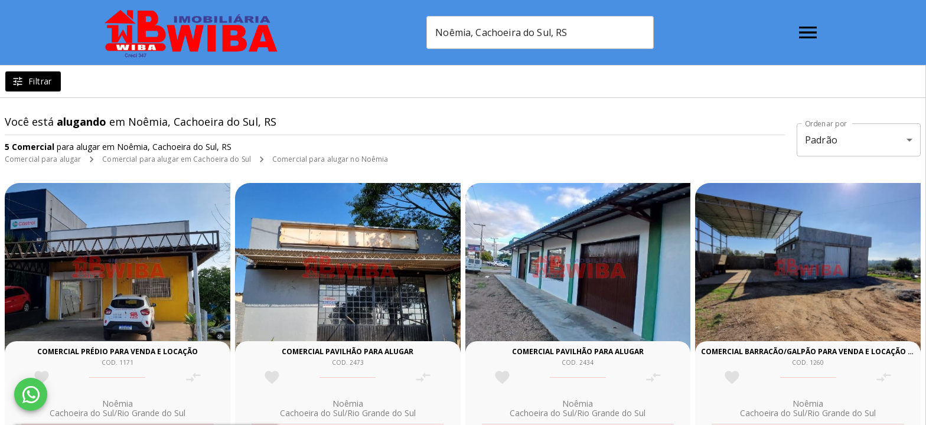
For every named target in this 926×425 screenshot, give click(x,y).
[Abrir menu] (808, 32)
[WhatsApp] (30, 394)
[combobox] (542, 32)
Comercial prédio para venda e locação (117, 351)
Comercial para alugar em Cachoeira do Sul (176, 159)
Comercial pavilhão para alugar (347, 351)
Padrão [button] (821, 139)
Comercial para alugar (43, 159)
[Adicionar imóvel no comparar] (193, 377)
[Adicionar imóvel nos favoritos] (42, 377)
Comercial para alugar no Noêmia (330, 159)
